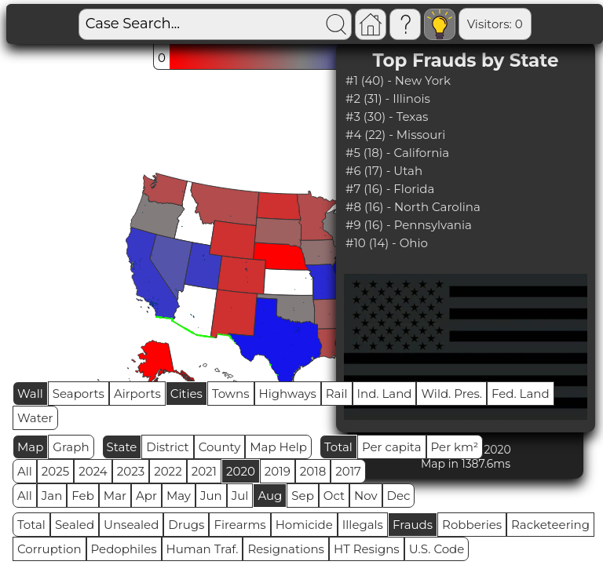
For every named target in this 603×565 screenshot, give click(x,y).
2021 (204, 471)
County (220, 446)
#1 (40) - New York (398, 80)
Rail (337, 393)
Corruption (49, 548)
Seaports (78, 393)
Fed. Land (521, 393)
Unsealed (131, 524)
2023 (130, 471)
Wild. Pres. (451, 393)
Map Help (278, 446)
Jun (211, 495)
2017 (348, 471)
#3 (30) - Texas (386, 116)
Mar (115, 495)
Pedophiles (124, 548)
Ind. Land (384, 393)
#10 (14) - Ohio (386, 242)
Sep (302, 495)
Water (35, 417)
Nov (366, 495)
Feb (82, 495)
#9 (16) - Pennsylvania (408, 224)
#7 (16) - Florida (389, 188)
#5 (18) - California (397, 152)
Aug (270, 495)
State (122, 446)
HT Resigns (367, 548)
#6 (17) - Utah (383, 170)
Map (30, 446)
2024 (93, 471)
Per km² (455, 446)
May (178, 495)
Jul (240, 495)
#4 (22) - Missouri (395, 134)
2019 (278, 471)
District (167, 446)
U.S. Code (437, 548)
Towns (231, 393)
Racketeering (550, 524)
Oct (334, 495)
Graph (71, 446)
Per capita (392, 446)
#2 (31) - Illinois (387, 98)
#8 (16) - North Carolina (413, 206)
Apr (146, 495)
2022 (167, 471)
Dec (399, 495)
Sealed (74, 524)
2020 (240, 471)
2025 (55, 471)
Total (338, 446)
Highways (287, 393)
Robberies (472, 524)
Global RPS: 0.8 (532, 23)
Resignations (285, 548)
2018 (313, 471)
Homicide (304, 524)
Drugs (186, 524)
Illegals (362, 524)
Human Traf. (202, 548)
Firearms (239, 524)
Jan (52, 495)
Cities (186, 393)
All (24, 471)
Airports (137, 393)
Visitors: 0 (440, 23)
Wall (30, 393)
